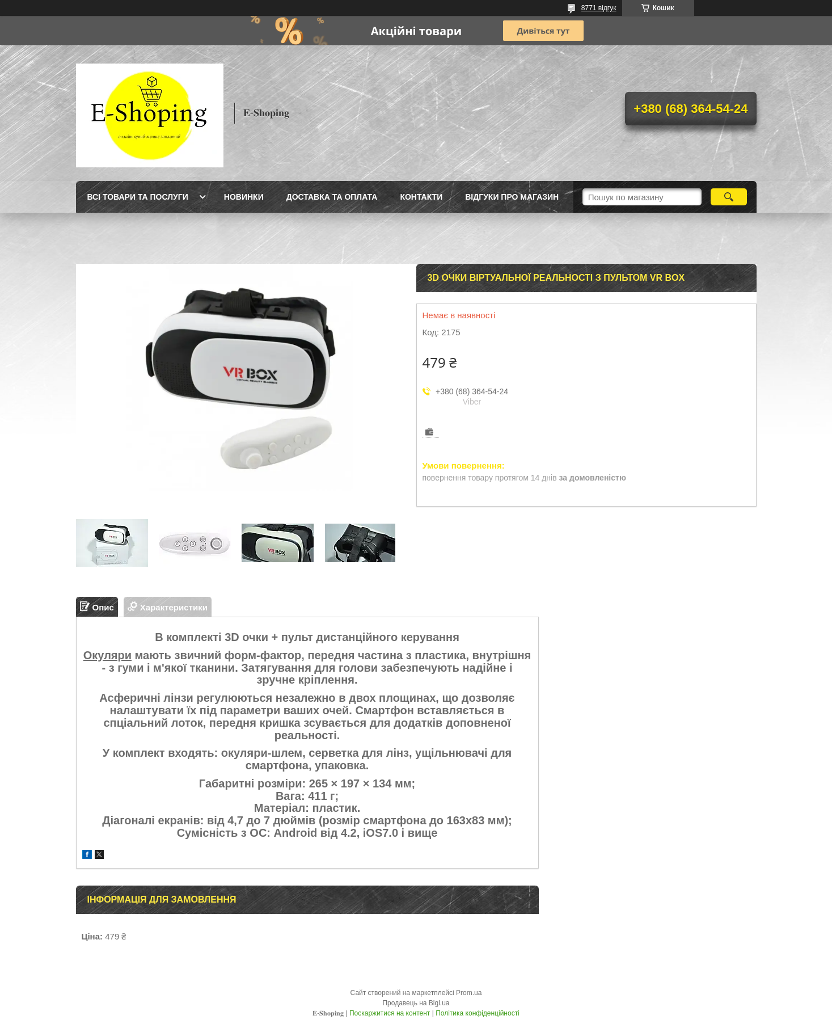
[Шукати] (729, 196)
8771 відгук (598, 8)
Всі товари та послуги (137, 196)
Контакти (421, 196)
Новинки (244, 196)
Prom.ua (469, 993)
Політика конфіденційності (478, 1013)
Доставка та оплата (332, 196)
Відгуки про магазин (512, 196)
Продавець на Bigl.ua (415, 1003)
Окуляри (107, 655)
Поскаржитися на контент (389, 1013)
